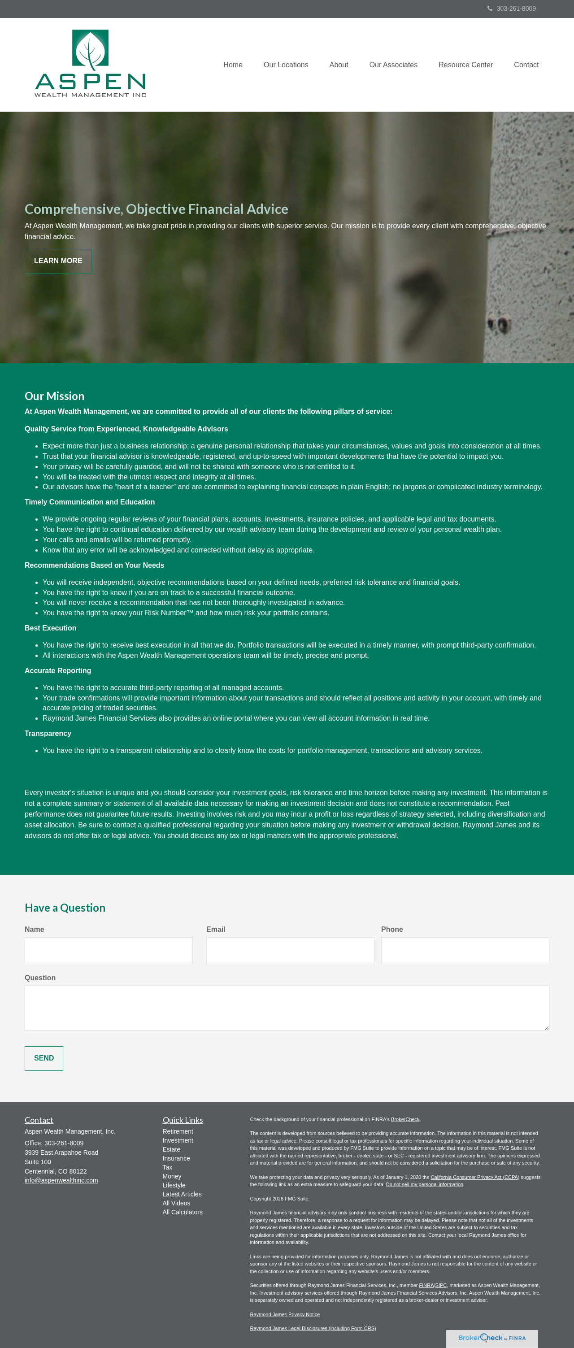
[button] (280, 64)
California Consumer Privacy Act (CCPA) (475, 1177)
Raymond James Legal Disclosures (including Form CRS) (313, 1328)
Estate (172, 1149)
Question (40, 978)
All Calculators (183, 1212)
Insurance (176, 1158)
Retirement (178, 1131)
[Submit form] (44, 1058)
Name (34, 929)
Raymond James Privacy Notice (285, 1314)
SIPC (441, 1285)
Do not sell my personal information (424, 1184)
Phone (392, 929)
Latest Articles (182, 1194)
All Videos (177, 1203)
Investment (178, 1140)
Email (216, 929)
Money (172, 1176)
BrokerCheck (405, 1119)
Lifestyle (174, 1185)
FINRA (426, 1285)
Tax (168, 1167)
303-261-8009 (511, 8)
